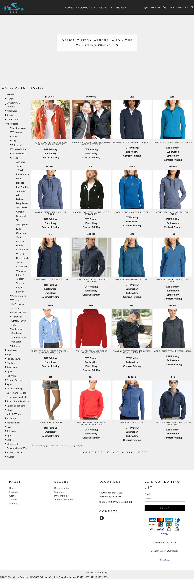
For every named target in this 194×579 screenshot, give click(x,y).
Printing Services (15, 380)
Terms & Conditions (64, 499)
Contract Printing (50, 157)
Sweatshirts (22, 207)
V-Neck (20, 253)
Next (122, 452)
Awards (10, 456)
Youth (19, 237)
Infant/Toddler (18, 312)
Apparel (11, 435)
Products (13, 491)
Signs (9, 384)
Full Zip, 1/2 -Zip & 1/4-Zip (22, 190)
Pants (19, 178)
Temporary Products (17, 397)
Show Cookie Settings (97, 572)
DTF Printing (50, 149)
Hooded (20, 182)
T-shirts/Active (18, 149)
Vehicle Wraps (14, 414)
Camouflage (22, 249)
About (12, 495)
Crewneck (21, 215)
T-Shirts (10, 98)
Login (145, 7)
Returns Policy (61, 487)
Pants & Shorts (18, 295)
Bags (9, 354)
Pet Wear (11, 375)
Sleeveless (21, 283)
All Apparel (12, 123)
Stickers (10, 439)
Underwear (17, 328)
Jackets (20, 262)
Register (155, 7)
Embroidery (50, 153)
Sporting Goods (14, 452)
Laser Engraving (14, 388)
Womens (15, 300)
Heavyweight (22, 258)
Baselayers (16, 333)
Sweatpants (22, 224)
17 (108, 452)
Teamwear (16, 316)
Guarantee (59, 491)
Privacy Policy (61, 495)
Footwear (11, 418)
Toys (9, 426)
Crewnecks (21, 266)
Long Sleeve (22, 203)
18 (112, 452)
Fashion (20, 291)
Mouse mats (13, 443)
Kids (13, 140)
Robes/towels (13, 422)
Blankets (11, 362)
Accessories (12, 367)
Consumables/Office (17, 448)
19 (117, 452)
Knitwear (16, 346)
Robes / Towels (14, 358)
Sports (10, 115)
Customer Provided (16, 392)
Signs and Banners (16, 405)
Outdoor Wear (18, 127)
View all (10, 94)
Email (147, 494)
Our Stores (14, 503)
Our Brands (12, 119)
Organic (20, 211)
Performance (22, 174)
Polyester (16, 341)
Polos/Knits (17, 145)
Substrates (12, 431)
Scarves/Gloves (19, 337)
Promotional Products (18, 401)
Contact (13, 499)
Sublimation (173, 151)
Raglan (19, 287)
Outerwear (21, 233)
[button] (85, 7)
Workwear (12, 110)
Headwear (12, 350)
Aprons (10, 371)
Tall (18, 220)
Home (12, 487)
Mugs (9, 409)
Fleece (14, 157)
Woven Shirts (18, 153)
